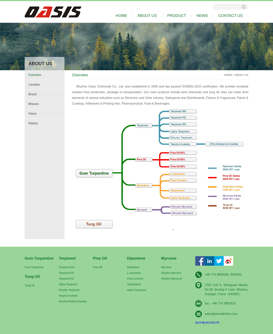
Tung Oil (30, 285)
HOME (228, 74)
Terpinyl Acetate (68, 295)
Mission (33, 104)
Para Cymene (135, 278)
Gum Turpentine (34, 267)
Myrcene (166, 267)
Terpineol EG (66, 278)
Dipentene (133, 267)
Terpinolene (134, 284)
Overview (34, 74)
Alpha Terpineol (68, 284)
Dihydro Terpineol (69, 289)
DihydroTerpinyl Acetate (73, 301)
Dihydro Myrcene (171, 272)
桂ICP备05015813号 (207, 322)
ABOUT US (241, 74)
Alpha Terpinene (136, 289)
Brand (32, 94)
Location (34, 84)
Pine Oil (97, 267)
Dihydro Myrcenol (171, 278)
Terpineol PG (66, 272)
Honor (32, 113)
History (33, 123)
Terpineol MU (66, 267)
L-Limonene (134, 272)
